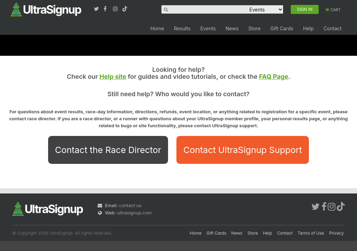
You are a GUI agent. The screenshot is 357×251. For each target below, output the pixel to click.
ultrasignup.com (134, 212)
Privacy (336, 233)
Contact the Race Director (108, 150)
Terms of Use (311, 233)
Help (308, 28)
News (232, 28)
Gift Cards (281, 28)
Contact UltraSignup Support (242, 150)
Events (208, 28)
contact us (130, 205)
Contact (333, 28)
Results (182, 28)
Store (254, 28)
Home (157, 28)
